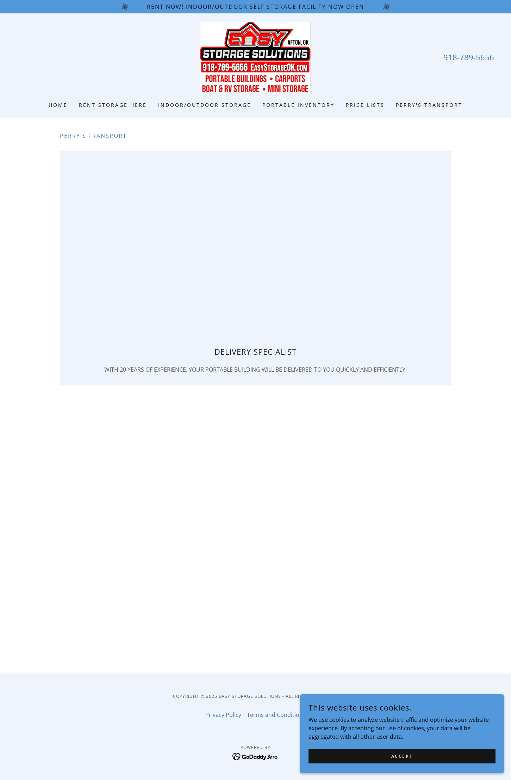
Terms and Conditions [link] (276, 715)
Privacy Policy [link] (223, 715)
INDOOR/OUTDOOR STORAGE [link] (204, 105)
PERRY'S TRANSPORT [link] (429, 105)
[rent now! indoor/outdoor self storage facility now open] (255, 6)
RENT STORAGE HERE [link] (113, 105)
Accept (432, 755)
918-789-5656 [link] (468, 57)
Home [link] (58, 105)
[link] (255, 56)
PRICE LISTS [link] (365, 105)
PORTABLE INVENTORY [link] (298, 105)
